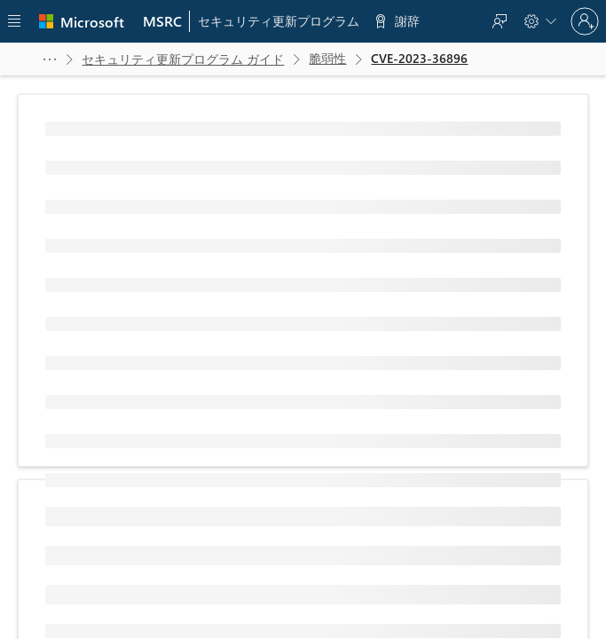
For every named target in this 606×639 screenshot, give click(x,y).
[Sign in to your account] (584, 21)
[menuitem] (163, 21)
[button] (49, 59)
